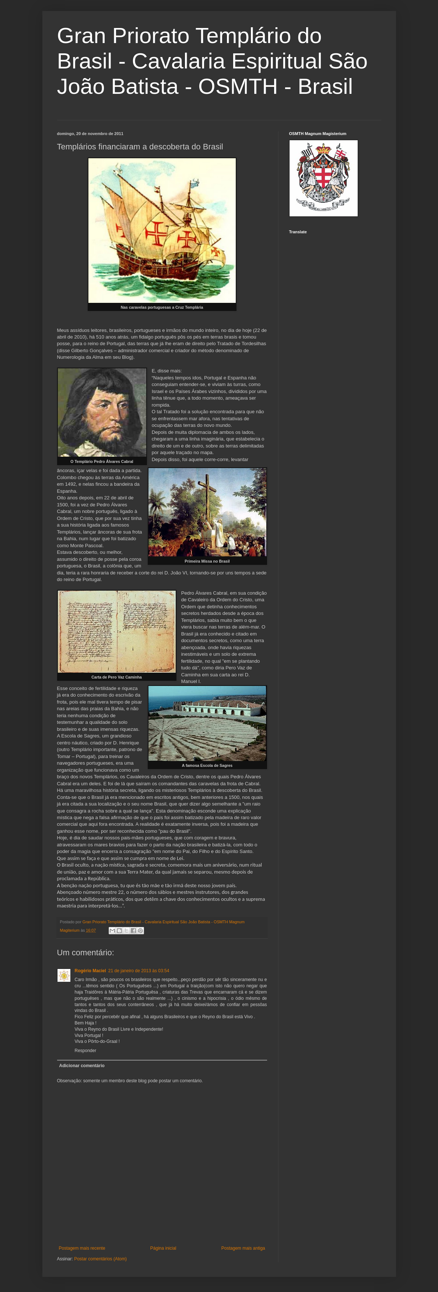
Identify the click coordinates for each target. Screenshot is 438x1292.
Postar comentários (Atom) (100, 1258)
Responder (86, 1050)
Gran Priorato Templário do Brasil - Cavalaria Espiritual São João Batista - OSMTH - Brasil (212, 61)
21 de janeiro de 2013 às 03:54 (138, 970)
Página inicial (163, 1248)
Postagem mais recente (82, 1248)
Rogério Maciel (90, 970)
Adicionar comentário (82, 1065)
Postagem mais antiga (243, 1248)
